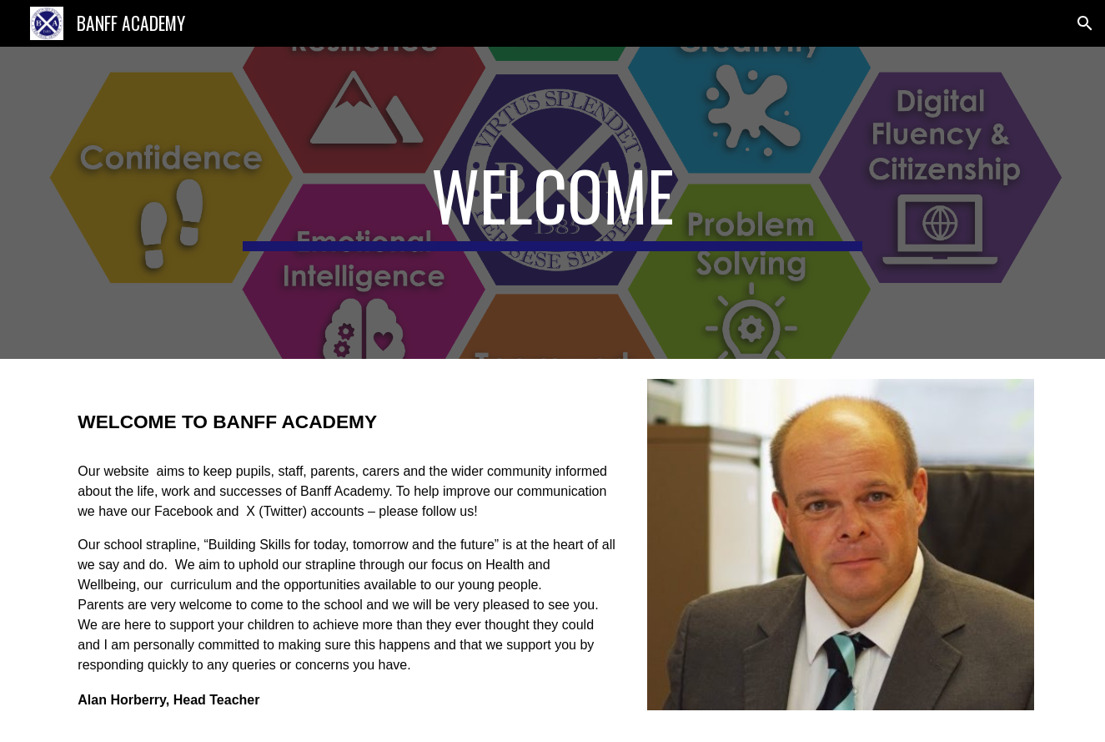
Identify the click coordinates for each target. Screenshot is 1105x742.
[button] (1085, 23)
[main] (553, 203)
